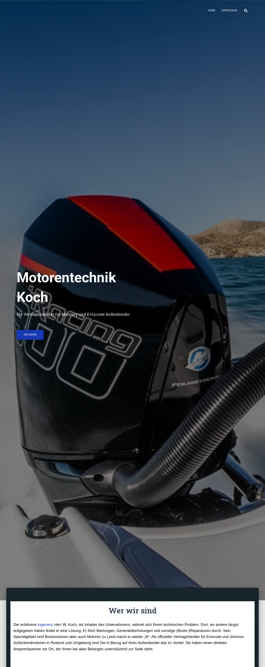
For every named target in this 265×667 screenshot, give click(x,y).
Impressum (229, 10)
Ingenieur (45, 625)
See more (30, 334)
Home (211, 10)
